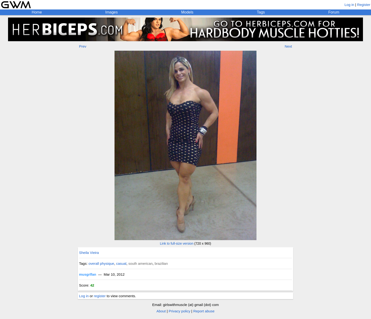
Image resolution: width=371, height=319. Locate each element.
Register (363, 5)
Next (288, 46)
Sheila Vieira (89, 253)
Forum (333, 12)
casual (121, 263)
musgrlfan (87, 274)
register (100, 296)
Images (111, 12)
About (161, 311)
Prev (82, 46)
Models (187, 12)
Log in (349, 5)
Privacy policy (179, 311)
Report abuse (204, 311)
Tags (261, 12)
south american (140, 263)
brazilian (161, 263)
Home (37, 12)
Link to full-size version (177, 243)
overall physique (101, 263)
